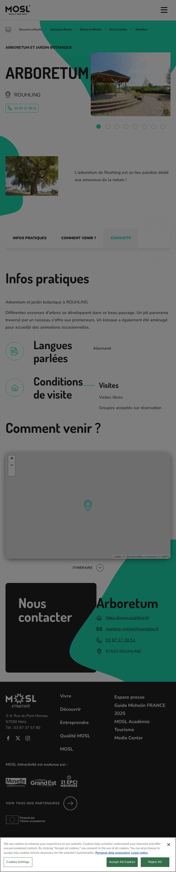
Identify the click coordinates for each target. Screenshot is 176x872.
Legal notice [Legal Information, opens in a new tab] (139, 856)
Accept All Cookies (122, 866)
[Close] (169, 848)
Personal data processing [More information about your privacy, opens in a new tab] (112, 856)
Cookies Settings (17, 866)
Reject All (155, 866)
